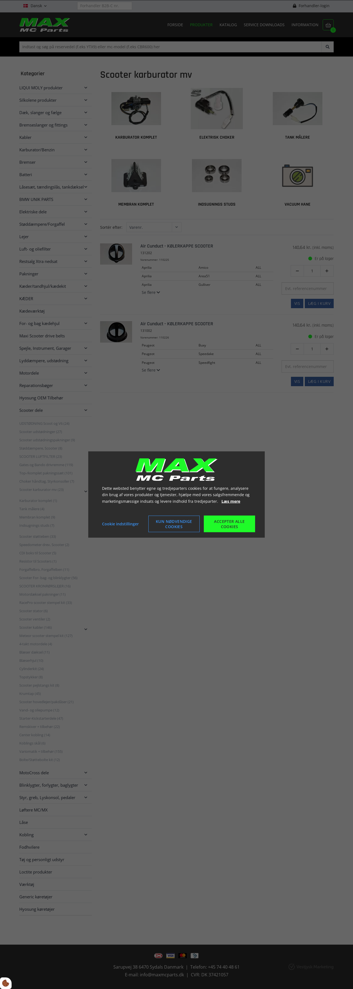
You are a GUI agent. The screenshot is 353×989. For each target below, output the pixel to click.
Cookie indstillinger (120, 523)
